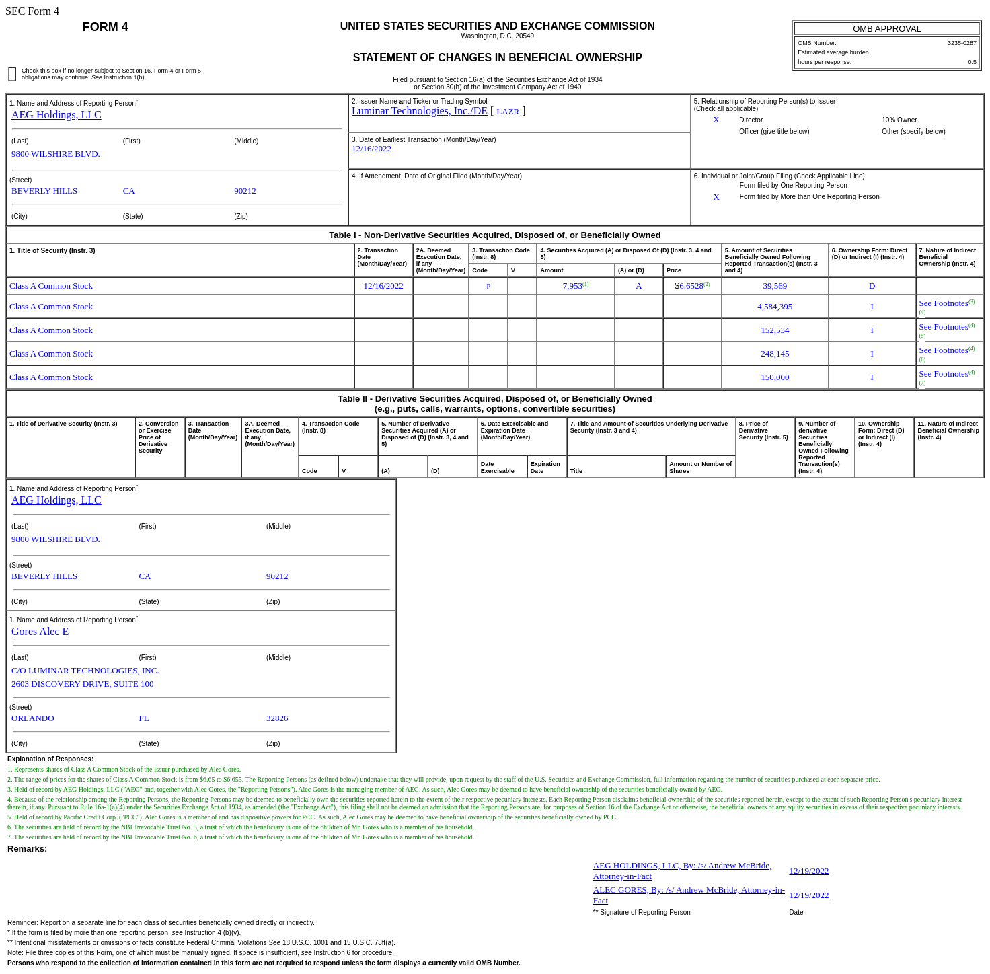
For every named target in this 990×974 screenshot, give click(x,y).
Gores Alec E (40, 631)
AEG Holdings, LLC (56, 114)
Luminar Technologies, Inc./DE (420, 110)
